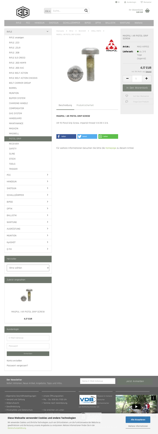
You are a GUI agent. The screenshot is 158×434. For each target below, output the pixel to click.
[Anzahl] (137, 78)
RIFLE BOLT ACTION (18, 73)
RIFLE (18, 22)
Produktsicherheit (85, 105)
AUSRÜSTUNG (13, 228)
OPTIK (98, 22)
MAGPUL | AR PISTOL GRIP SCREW (28, 311)
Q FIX (9, 249)
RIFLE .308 (14, 52)
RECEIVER (14, 143)
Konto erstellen (14, 360)
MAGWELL (14, 133)
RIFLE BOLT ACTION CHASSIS (23, 78)
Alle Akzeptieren (138, 419)
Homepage (110, 148)
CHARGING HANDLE (18, 103)
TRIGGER (13, 169)
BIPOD (88, 22)
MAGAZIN (13, 128)
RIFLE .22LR (14, 47)
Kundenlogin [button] (130, 2)
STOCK (12, 158)
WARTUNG (125, 22)
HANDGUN (39, 22)
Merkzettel (146, 2)
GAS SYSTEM (15, 113)
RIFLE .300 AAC (16, 68)
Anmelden (28, 353)
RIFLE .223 (14, 42)
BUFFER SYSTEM (17, 98)
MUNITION (14, 93)
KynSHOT (11, 242)
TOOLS (12, 164)
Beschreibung (65, 105)
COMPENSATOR (16, 108)
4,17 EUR (28, 318)
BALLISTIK (110, 22)
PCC (28, 22)
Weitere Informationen (138, 426)
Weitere (138, 22)
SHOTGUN (53, 22)
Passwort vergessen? (17, 365)
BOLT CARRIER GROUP (20, 83)
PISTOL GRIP (15, 138)
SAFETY (12, 148)
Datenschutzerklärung (17, 428)
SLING (12, 153)
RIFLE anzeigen (16, 37)
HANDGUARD (15, 118)
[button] (117, 2)
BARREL (13, 88)
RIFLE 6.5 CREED (17, 57)
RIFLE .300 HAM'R (17, 62)
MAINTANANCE (16, 123)
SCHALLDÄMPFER (71, 22)
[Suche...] (47, 11)
